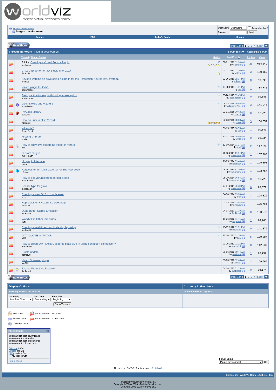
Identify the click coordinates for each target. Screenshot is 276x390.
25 (251, 63)
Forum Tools (235, 52)
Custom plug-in (31, 153)
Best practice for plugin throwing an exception (49, 95)
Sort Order (39, 296)
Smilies (12, 351)
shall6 (239, 122)
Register (40, 37)
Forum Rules (15, 361)
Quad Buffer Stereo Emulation (40, 210)
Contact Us (232, 375)
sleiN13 (25, 263)
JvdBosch (27, 213)
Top (271, 375)
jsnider (25, 164)
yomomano (235, 172)
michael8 (26, 230)
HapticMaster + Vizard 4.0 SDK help (43, 202)
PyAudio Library (31, 111)
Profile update (30, 252)
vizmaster (26, 123)
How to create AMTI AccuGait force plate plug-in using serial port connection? (69, 243)
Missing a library (31, 136)
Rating (216, 57)
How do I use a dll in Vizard (38, 120)
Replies (251, 57)
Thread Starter (38, 57)
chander (237, 64)
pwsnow (26, 205)
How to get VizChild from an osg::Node (45, 177)
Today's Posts (162, 37)
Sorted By (14, 296)
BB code (13, 348)
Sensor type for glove (35, 186)
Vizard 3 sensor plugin (35, 260)
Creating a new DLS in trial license (43, 194)
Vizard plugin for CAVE (35, 87)
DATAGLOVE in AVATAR (37, 235)
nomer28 (26, 255)
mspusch (237, 221)
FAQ (92, 37)
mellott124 (236, 155)
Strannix (26, 73)
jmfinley (25, 81)
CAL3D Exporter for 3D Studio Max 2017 (46, 70)
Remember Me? (258, 28)
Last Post (232, 57)
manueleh (27, 246)
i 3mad (25, 172)
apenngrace (28, 90)
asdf (239, 147)
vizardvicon (27, 106)
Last (260, 46)
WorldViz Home (248, 375)
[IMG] (11, 353)
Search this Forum (257, 52)
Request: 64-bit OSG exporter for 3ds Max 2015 (51, 169)
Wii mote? (28, 128)
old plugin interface (33, 161)
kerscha (26, 114)
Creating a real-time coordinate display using (49, 227)
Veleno (238, 73)
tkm (23, 147)
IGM (24, 238)
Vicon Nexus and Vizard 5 (37, 103)
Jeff (240, 89)
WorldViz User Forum (23, 28)
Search (240, 37)
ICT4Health (27, 156)
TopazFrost (27, 131)
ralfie (24, 222)
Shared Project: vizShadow (38, 268)
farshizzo (26, 65)
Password (223, 32)
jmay (24, 197)
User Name (224, 28)
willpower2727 (234, 106)
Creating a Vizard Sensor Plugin (49, 62)
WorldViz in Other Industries (39, 219)
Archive (262, 375)
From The (57, 296)
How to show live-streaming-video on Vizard (48, 144)
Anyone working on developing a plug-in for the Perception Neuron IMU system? (70, 78)
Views (262, 57)
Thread (25, 57)
